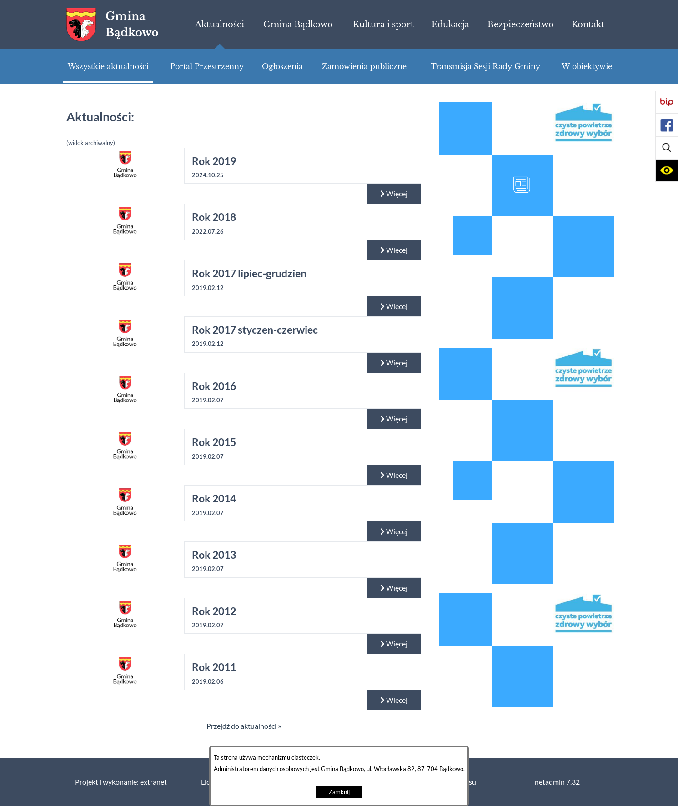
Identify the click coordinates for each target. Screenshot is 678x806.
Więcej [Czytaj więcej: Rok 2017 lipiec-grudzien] (393, 306)
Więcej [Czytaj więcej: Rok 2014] (393, 531)
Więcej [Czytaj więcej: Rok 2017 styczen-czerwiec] (393, 363)
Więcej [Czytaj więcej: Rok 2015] (393, 475)
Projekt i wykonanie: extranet (121, 782)
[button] (666, 147)
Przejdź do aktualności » (243, 726)
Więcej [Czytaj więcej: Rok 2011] (393, 700)
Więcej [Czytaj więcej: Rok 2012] (393, 644)
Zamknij (339, 792)
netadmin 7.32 (557, 782)
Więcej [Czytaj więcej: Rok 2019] (393, 194)
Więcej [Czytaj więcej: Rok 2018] (393, 250)
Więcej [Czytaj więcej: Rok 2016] (393, 419)
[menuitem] (219, 24)
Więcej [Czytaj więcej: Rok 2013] (393, 588)
